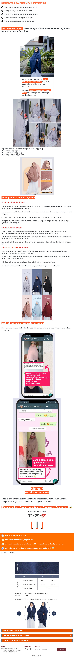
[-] (25, 649)
